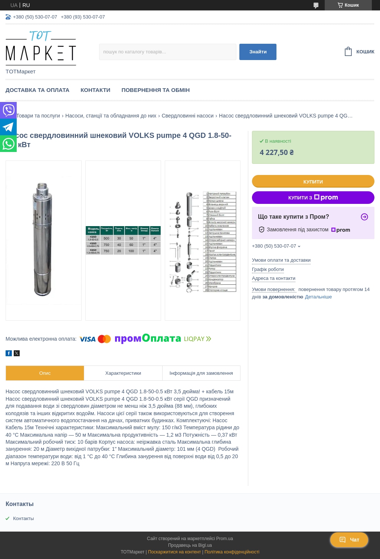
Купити (313, 182)
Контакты (23, 518)
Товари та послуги (38, 116)
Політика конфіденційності (231, 552)
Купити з (313, 197)
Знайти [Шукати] (258, 51)
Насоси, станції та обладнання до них (110, 116)
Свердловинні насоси (188, 116)
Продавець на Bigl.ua (190, 545)
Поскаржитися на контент (174, 552)
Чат (349, 539)
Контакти (95, 90)
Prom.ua (224, 538)
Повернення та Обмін (155, 90)
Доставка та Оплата (37, 90)
